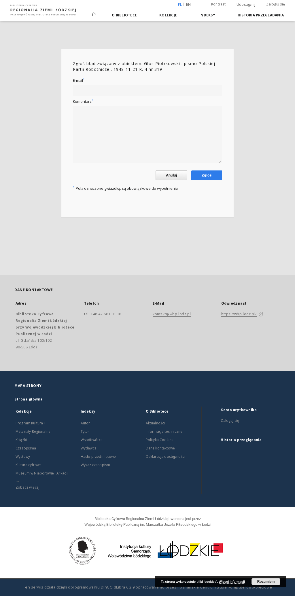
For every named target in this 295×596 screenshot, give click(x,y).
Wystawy (23, 456)
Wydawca (89, 448)
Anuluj (171, 175)
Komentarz (83, 101)
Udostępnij (246, 4)
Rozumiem (266, 582)
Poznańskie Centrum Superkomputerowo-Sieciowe (224, 587)
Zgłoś (207, 175)
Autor (85, 423)
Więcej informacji (232, 581)
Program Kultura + (31, 423)
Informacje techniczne (164, 431)
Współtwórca (92, 439)
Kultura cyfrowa (28, 464)
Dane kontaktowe (160, 448)
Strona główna (28, 399)
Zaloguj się (275, 4)
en (188, 4)
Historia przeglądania (261, 15)
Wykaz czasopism (95, 464)
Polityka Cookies (159, 439)
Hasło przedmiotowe (98, 456)
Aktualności (155, 423)
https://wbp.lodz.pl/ (239, 314)
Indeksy (207, 15)
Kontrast (218, 4)
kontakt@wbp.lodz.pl (172, 314)
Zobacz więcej (27, 487)
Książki (21, 439)
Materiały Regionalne (33, 431)
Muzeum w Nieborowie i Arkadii (42, 473)
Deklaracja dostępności (165, 456)
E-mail (78, 80)
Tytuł (85, 431)
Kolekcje (168, 15)
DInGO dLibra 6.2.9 (118, 587)
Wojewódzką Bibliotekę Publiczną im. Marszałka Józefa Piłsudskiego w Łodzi (147, 524)
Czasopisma (26, 448)
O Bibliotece (124, 15)
